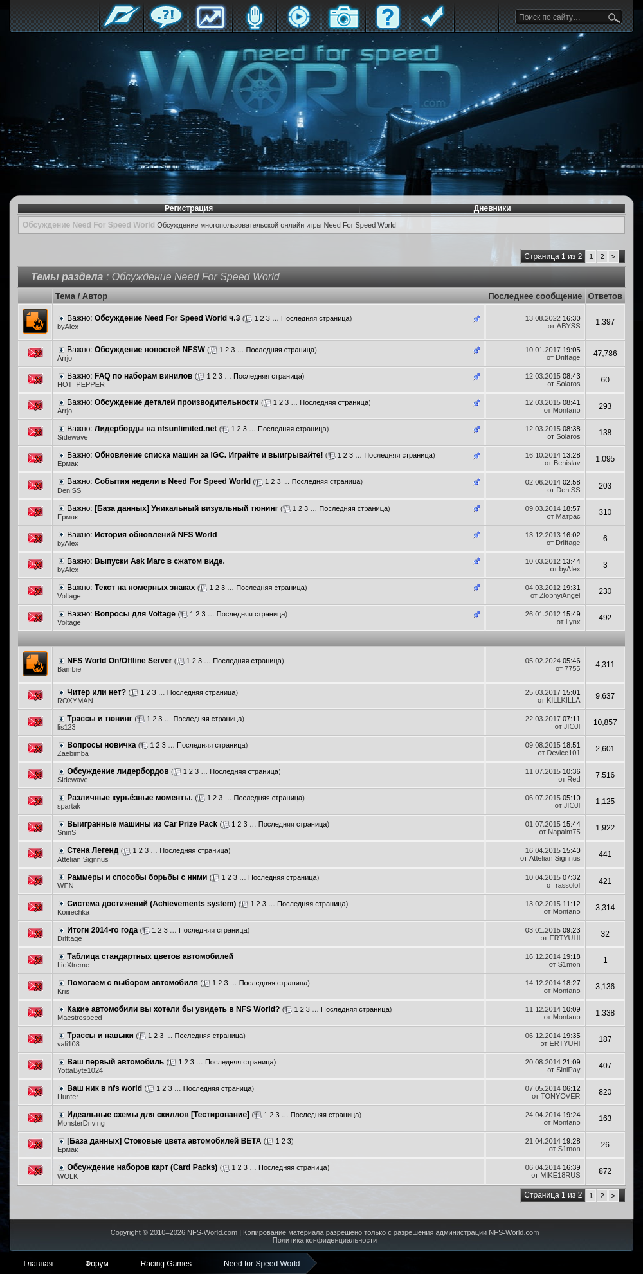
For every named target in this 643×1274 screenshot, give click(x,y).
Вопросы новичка (101, 744)
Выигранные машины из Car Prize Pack (142, 824)
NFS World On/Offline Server (119, 660)
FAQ (388, 27)
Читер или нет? (96, 692)
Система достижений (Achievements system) (151, 903)
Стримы (299, 27)
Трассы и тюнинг (99, 718)
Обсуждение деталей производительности (177, 402)
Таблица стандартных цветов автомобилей (150, 956)
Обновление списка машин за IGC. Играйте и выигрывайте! (209, 455)
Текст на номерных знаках (145, 587)
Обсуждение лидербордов (117, 771)
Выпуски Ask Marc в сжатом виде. (160, 561)
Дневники (492, 208)
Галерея (343, 27)
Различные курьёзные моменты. (129, 797)
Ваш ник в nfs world (104, 1088)
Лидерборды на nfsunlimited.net (156, 428)
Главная (121, 27)
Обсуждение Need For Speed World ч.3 (167, 318)
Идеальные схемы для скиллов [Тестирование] (158, 1114)
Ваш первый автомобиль (115, 1061)
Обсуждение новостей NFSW (150, 349)
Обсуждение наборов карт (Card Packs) (142, 1167)
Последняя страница (315, 318)
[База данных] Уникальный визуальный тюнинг (186, 508)
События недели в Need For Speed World (173, 481)
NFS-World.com (212, 1232)
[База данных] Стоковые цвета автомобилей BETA (164, 1140)
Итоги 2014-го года (102, 930)
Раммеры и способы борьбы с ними (137, 877)
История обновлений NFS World (156, 534)
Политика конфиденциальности (325, 1240)
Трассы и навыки (100, 1035)
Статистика (210, 27)
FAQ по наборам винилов (143, 376)
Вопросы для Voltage (135, 613)
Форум (166, 27)
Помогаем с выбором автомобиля (132, 982)
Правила (432, 27)
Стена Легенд (92, 850)
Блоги (254, 27)
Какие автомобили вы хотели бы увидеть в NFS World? (173, 1009)
